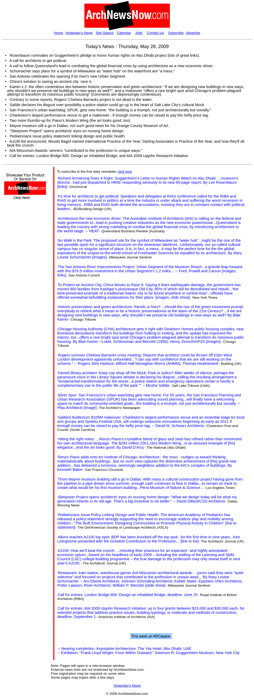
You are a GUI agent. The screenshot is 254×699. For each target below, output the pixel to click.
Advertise (193, 33)
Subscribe (175, 33)
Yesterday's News (79, 33)
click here (125, 172)
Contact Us (155, 33)
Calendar (124, 33)
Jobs (138, 33)
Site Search (105, 33)
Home (58, 33)
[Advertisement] (20, 297)
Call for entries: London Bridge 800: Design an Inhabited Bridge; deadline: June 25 (128, 595)
